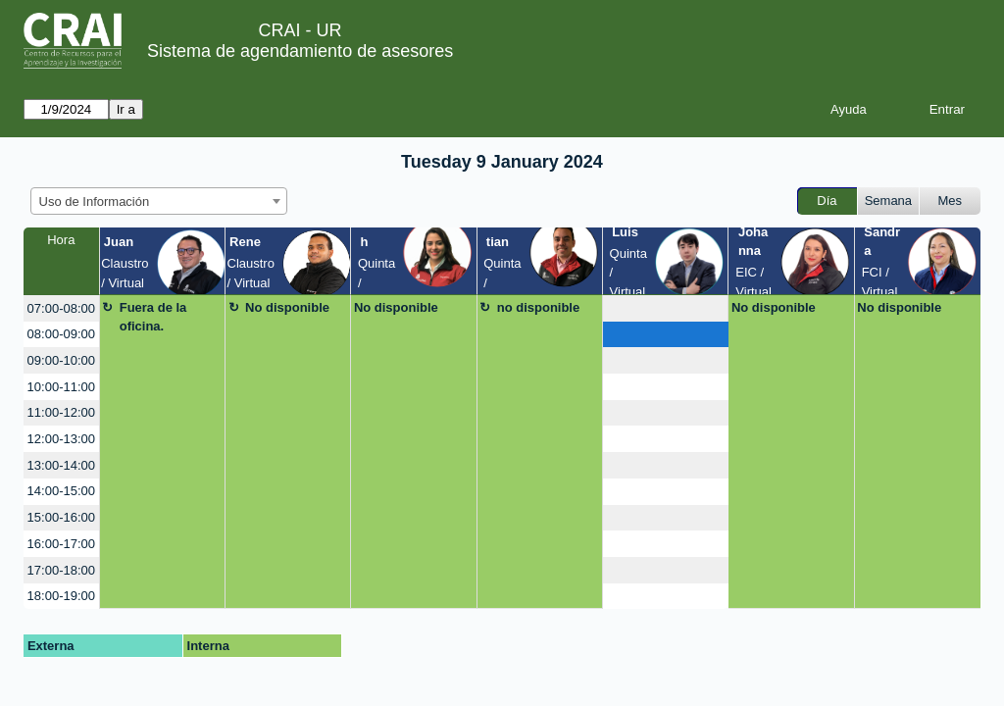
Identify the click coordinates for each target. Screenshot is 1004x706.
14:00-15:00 (61, 490)
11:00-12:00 (61, 412)
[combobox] (158, 201)
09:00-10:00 (61, 360)
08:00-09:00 (61, 334)
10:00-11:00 (61, 386)
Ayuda (848, 109)
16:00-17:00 (61, 543)
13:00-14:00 (61, 465)
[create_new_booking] (665, 308)
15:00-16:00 (61, 517)
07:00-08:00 (61, 308)
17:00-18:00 (61, 570)
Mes (950, 200)
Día (826, 200)
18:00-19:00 (61, 595)
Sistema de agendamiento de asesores (300, 51)
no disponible (538, 307)
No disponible (287, 307)
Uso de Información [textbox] (94, 201)
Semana (888, 200)
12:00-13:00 (61, 438)
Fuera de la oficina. (153, 317)
